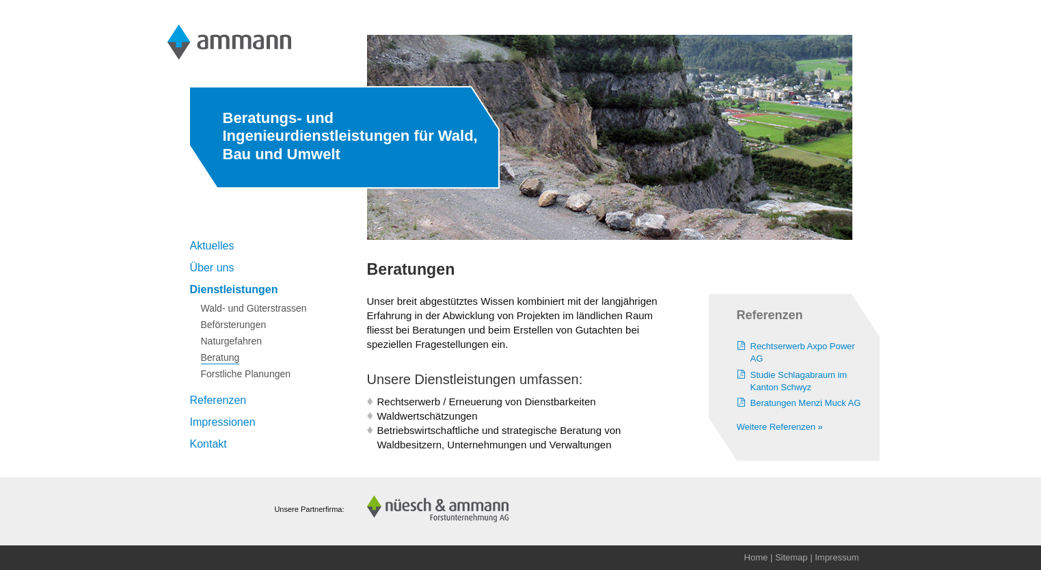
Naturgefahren (231, 341)
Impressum (837, 557)
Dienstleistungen (234, 289)
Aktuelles (212, 246)
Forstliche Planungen (246, 373)
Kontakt (208, 444)
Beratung (220, 357)
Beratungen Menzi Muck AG (806, 403)
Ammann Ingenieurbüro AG (230, 42)
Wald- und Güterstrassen (254, 308)
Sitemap (791, 557)
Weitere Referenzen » (780, 427)
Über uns (212, 267)
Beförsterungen (234, 324)
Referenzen (218, 400)
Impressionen (223, 422)
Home (756, 557)
